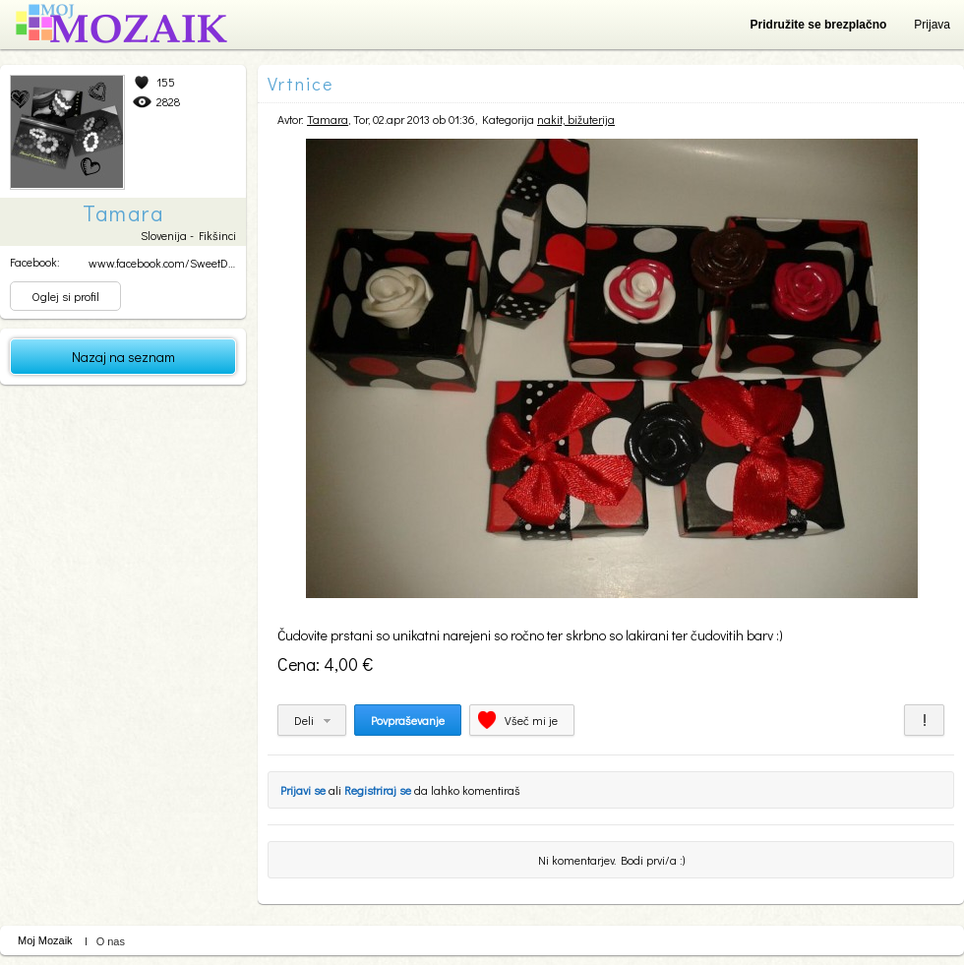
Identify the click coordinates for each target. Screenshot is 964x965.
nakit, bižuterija (576, 119)
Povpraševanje (408, 720)
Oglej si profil (65, 296)
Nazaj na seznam (123, 356)
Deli (304, 720)
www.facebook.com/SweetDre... (166, 263)
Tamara (327, 119)
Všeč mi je (531, 720)
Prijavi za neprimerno (924, 720)
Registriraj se (377, 790)
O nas (110, 941)
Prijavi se (303, 790)
